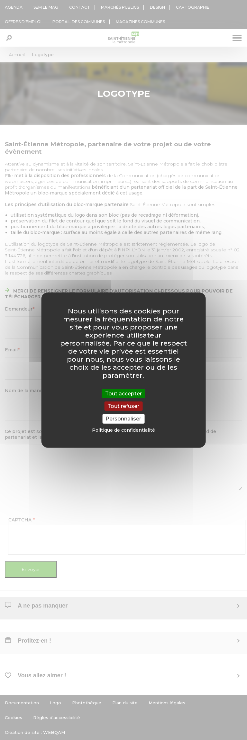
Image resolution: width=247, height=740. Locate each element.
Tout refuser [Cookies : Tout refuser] (123, 406)
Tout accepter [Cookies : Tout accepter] (123, 394)
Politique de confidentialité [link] (123, 430)
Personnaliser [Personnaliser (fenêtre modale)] (123, 419)
